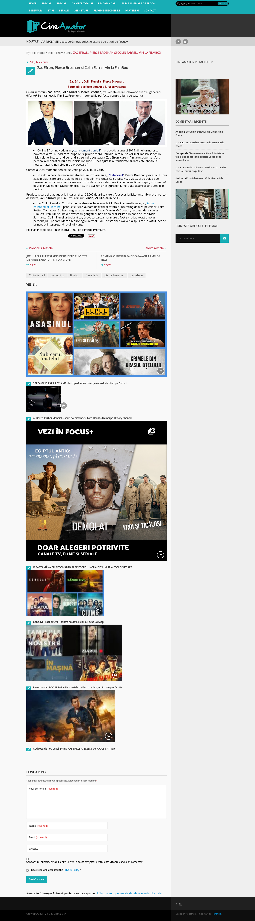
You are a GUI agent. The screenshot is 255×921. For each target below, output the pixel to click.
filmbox (75, 275)
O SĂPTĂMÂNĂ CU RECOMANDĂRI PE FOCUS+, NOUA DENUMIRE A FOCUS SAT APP (82, 567)
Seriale (64, 10)
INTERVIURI (35, 10)
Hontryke (216, 913)
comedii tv (57, 275)
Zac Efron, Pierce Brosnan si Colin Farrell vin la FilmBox (82, 67)
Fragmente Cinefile (107, 10)
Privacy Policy (72, 869)
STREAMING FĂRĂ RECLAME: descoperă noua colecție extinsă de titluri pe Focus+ (79, 42)
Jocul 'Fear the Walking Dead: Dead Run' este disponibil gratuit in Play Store (56, 257)
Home (32, 3)
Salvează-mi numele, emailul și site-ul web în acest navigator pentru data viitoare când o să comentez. (84, 862)
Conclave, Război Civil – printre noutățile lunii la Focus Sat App (68, 622)
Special (46, 3)
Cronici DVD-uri (82, 3)
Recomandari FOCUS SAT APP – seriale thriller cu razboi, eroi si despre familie (77, 687)
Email (38, 837)
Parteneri (132, 10)
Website (33, 848)
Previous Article (39, 248)
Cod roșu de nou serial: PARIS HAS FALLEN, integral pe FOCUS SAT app (74, 748)
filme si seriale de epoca (138, 3)
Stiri (51, 10)
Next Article (156, 248)
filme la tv (92, 275)
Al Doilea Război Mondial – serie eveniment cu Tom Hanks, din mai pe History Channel (82, 418)
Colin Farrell (37, 275)
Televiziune (63, 53)
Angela (32, 264)
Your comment (43, 788)
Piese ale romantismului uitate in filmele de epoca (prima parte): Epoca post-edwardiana (200, 157)
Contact (150, 10)
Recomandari (107, 3)
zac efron (137, 275)
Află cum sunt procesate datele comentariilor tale (129, 893)
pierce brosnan (114, 275)
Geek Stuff (81, 10)
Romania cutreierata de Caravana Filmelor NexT (130, 257)
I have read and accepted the (53, 870)
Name (38, 825)
